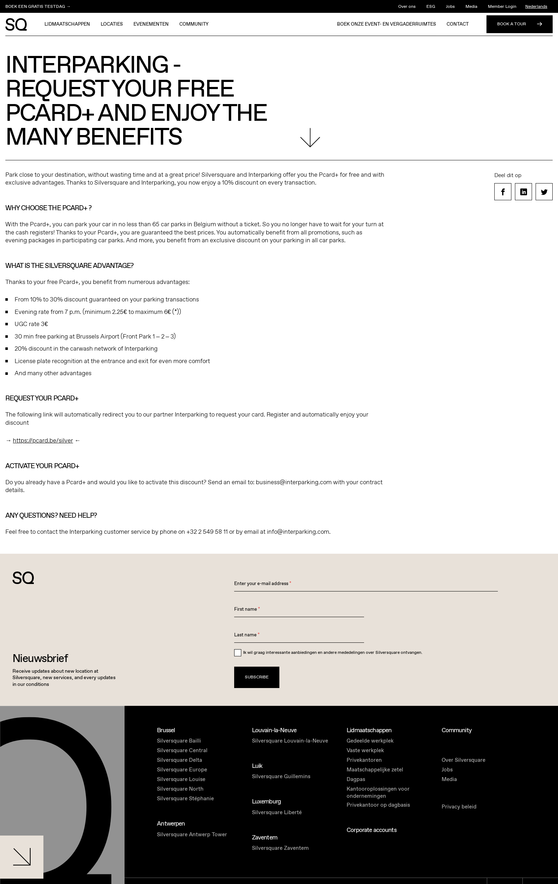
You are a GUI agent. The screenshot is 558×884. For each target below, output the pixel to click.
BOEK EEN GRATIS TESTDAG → (37, 6)
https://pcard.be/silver (43, 440)
